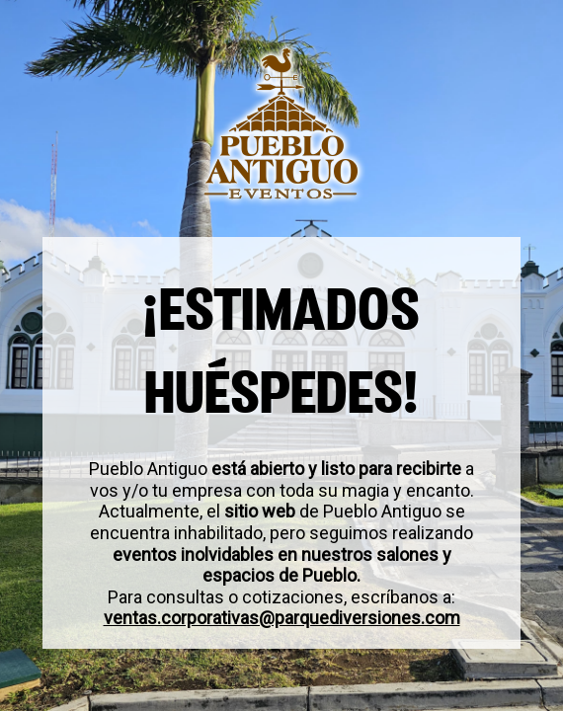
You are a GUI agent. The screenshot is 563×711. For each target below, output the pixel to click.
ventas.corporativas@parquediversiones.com (282, 618)
